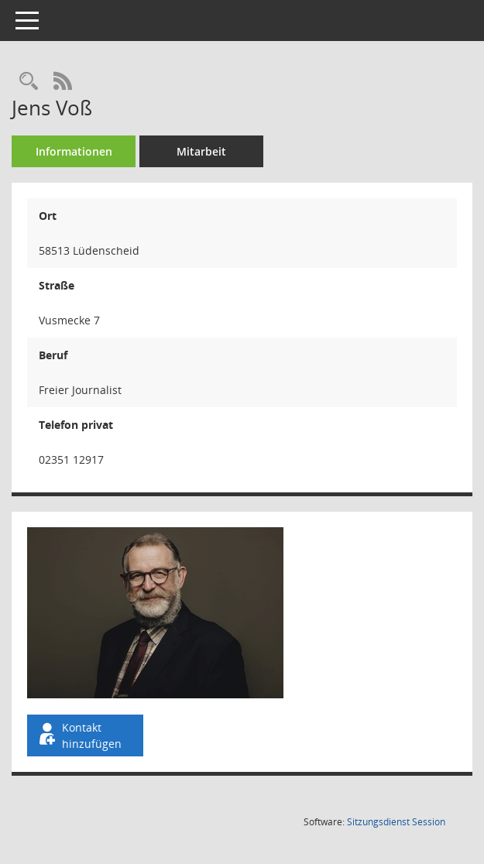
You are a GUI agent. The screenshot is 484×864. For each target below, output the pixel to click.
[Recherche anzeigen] (29, 81)
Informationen (74, 151)
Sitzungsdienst (396, 821)
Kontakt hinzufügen (79, 735)
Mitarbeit (201, 151)
